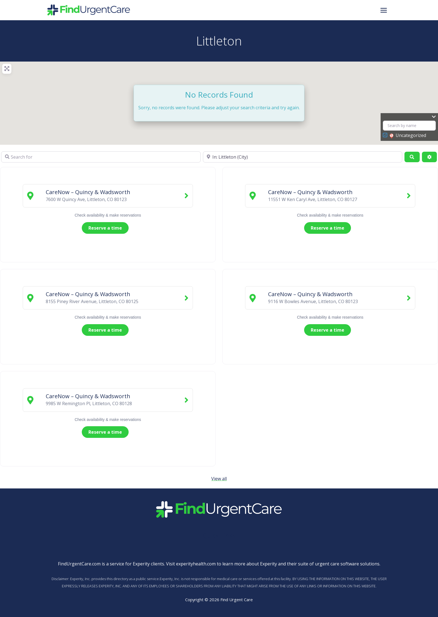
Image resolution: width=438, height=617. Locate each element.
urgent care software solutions (347, 564)
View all (219, 479)
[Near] (303, 156)
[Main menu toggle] (383, 10)
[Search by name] (409, 126)
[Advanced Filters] (429, 157)
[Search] (411, 157)
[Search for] (101, 156)
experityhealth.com (196, 564)
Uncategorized (407, 135)
